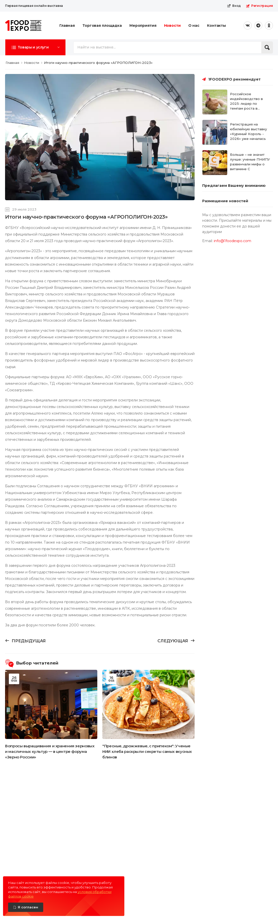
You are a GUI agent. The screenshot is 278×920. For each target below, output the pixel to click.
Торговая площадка (102, 25)
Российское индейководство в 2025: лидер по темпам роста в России (246, 103)
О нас (193, 25)
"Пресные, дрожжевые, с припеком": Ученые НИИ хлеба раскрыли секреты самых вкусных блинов (147, 751)
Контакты (216, 25)
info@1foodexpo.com (232, 241)
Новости (172, 25)
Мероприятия (142, 25)
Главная (67, 25)
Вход (234, 6)
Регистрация (259, 6)
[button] (35, 47)
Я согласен (28, 907)
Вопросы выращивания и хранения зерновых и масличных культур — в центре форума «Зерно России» (49, 751)
